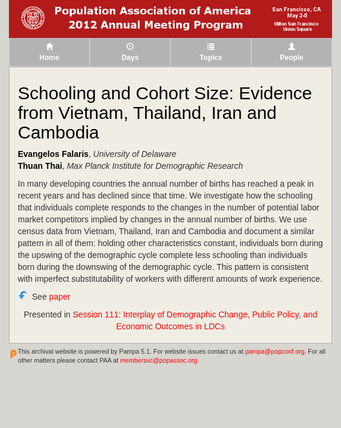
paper (60, 296)
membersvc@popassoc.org (158, 360)
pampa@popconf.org (275, 351)
